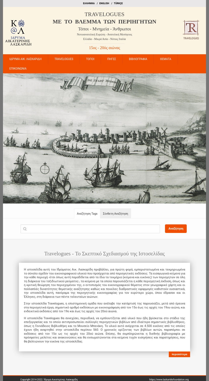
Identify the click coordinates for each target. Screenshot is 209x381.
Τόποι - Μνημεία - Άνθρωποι (104, 28)
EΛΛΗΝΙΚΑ (89, 3)
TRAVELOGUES (104, 14)
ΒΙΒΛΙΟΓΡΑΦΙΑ (138, 59)
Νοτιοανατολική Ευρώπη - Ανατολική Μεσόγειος (104, 34)
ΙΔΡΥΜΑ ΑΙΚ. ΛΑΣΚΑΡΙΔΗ (25, 59)
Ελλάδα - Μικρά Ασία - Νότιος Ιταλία (104, 39)
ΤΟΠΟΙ (90, 59)
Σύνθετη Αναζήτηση (115, 213)
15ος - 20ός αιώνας (104, 48)
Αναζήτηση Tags (87, 213)
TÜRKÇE (118, 3)
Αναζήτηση (175, 228)
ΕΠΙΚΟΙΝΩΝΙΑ (17, 68)
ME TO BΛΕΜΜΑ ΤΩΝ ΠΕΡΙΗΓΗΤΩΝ (104, 21)
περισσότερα (179, 354)
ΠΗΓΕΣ (111, 59)
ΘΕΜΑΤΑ (165, 59)
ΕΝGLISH (104, 3)
